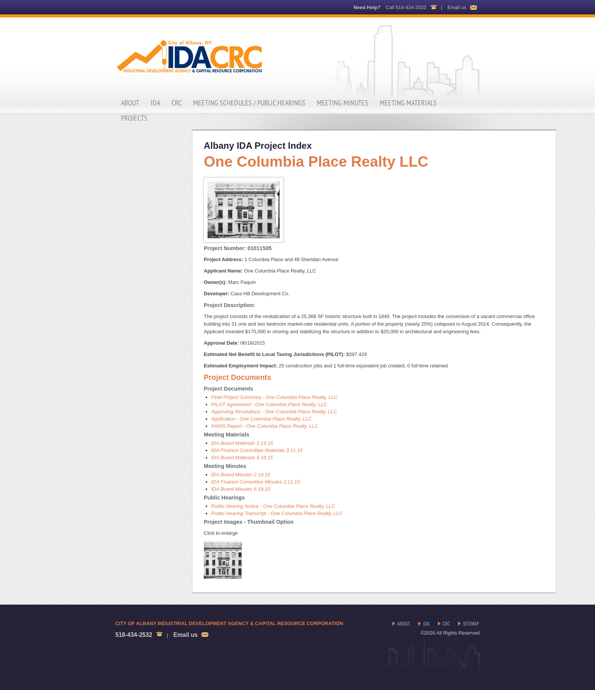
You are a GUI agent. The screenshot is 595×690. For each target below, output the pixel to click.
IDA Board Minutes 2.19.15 (241, 474)
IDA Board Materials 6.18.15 (242, 457)
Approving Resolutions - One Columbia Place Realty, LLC (274, 411)
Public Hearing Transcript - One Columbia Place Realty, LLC (277, 513)
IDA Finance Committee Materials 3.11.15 (257, 450)
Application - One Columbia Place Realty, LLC (261, 419)
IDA (155, 103)
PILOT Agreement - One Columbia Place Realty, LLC (269, 404)
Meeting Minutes (342, 103)
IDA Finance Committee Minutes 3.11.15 (255, 482)
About (130, 103)
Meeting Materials (408, 103)
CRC (177, 103)
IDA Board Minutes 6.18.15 (241, 489)
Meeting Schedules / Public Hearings (249, 103)
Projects (134, 118)
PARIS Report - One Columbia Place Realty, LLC (264, 426)
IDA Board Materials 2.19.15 (242, 443)
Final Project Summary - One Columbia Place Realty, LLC (274, 397)
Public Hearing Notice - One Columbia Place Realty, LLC (273, 506)
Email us (456, 7)
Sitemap (469, 624)
